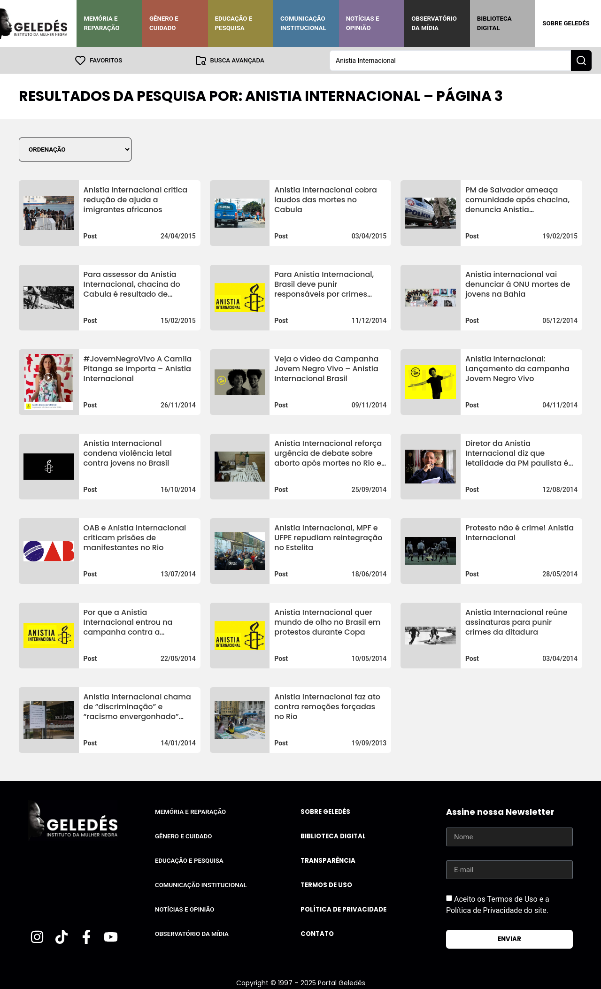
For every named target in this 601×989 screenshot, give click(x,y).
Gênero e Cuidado (163, 23)
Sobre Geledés (565, 23)
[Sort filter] (75, 149)
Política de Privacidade (343, 909)
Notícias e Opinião (362, 23)
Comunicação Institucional (303, 23)
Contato (317, 933)
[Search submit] (581, 60)
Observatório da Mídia (434, 23)
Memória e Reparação (101, 23)
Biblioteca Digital (494, 23)
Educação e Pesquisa (234, 23)
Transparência (327, 860)
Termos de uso (326, 884)
